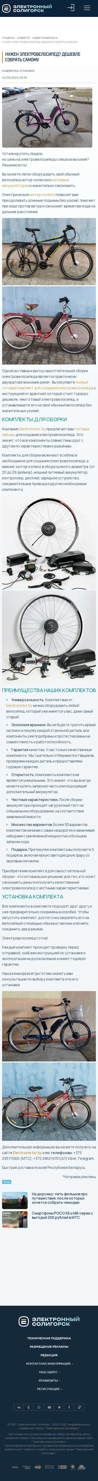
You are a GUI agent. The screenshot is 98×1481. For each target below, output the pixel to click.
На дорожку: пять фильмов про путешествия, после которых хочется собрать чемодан (44, 1200)
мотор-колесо (42, 194)
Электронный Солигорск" (62, 1428)
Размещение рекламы (49, 1347)
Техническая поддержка (49, 1338)
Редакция (49, 1355)
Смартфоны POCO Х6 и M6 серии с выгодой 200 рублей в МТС (47, 1219)
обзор (6, 1181)
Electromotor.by (32, 428)
